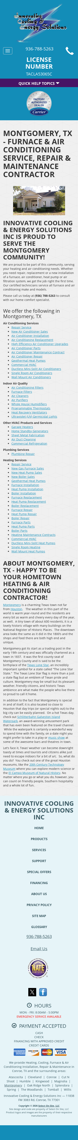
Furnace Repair (22, 510)
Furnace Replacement (26, 497)
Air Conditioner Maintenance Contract (37, 352)
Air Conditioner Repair (27, 356)
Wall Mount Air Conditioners (31, 377)
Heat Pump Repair (24, 514)
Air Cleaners (19, 396)
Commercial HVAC (23, 365)
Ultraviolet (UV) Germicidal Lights (34, 417)
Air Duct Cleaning (23, 439)
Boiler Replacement (25, 506)
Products (39, 839)
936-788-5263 (39, 936)
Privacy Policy (39, 905)
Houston (16, 609)
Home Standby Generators (29, 431)
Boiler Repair (20, 518)
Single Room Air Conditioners (31, 373)
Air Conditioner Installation (30, 336)
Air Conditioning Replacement (32, 340)
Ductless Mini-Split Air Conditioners (36, 369)
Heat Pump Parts (23, 526)
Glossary (39, 927)
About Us (39, 894)
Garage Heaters (22, 427)
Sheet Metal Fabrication (28, 435)
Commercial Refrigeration (29, 443)
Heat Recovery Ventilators (29, 412)
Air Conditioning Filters (27, 387)
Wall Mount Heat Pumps (28, 551)
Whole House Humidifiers (29, 404)
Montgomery (12, 605)
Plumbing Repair (23, 454)
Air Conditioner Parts (26, 348)
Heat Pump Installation (27, 489)
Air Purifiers (19, 400)
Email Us (39, 948)
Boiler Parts (19, 531)
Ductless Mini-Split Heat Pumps (33, 543)
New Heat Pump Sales (26, 472)
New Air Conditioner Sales (29, 331)
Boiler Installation (23, 493)
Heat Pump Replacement (28, 502)
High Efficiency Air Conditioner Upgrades (39, 344)
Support (39, 861)
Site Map (39, 916)
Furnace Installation (25, 485)
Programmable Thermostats (30, 408)
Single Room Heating (25, 547)
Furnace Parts (21, 522)
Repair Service (21, 327)
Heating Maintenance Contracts (33, 535)
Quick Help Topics (39, 83)
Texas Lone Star (38, 665)
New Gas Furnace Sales (27, 468)
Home (39, 828)
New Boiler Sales (23, 477)
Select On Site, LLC (48, 1105)
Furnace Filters (21, 392)
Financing (39, 883)
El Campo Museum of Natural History (34, 773)
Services (39, 850)
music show (56, 738)
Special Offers (39, 872)
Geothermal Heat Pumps (28, 361)
